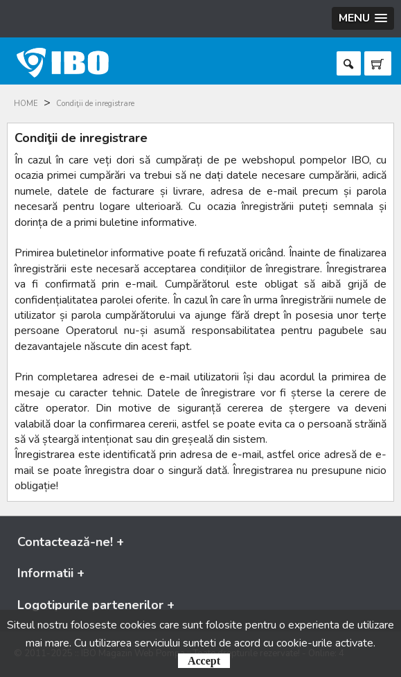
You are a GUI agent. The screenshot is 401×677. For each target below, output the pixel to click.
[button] (363, 18)
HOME (26, 103)
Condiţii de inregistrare (95, 103)
